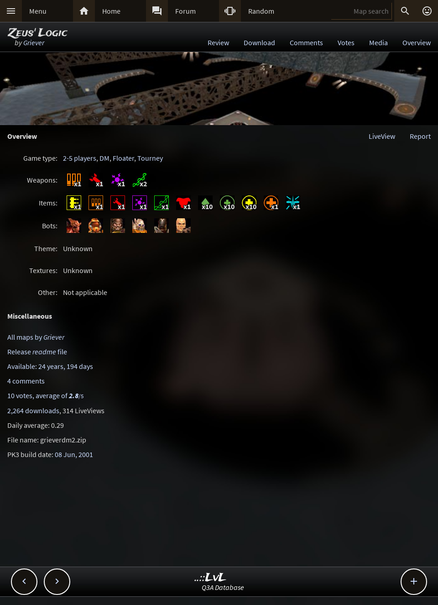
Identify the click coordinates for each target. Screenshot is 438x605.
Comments (306, 42)
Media (378, 42)
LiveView (382, 136)
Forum (185, 11)
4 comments (26, 380)
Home (111, 11)
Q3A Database (223, 587)
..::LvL (210, 578)
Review (218, 42)
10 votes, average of (45, 395)
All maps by (35, 337)
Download (259, 42)
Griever (33, 42)
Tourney (150, 158)
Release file (37, 351)
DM (104, 158)
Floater (123, 158)
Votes (346, 42)
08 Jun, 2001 (74, 454)
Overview (416, 42)
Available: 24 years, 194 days (50, 366)
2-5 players (79, 158)
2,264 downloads (33, 410)
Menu (38, 11)
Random (261, 11)
